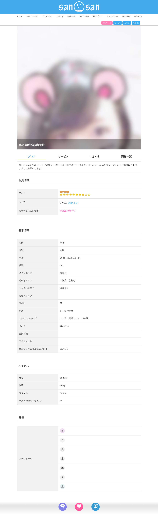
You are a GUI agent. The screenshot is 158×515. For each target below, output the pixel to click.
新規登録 (126, 16)
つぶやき (59, 16)
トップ (19, 16)
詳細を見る (73, 203)
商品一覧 (71, 16)
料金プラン (98, 16)
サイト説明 (84, 16)
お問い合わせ (112, 16)
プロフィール (107, 23)
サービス (117, 23)
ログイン (138, 16)
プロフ (32, 156)
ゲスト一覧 (46, 16)
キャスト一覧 (32, 16)
